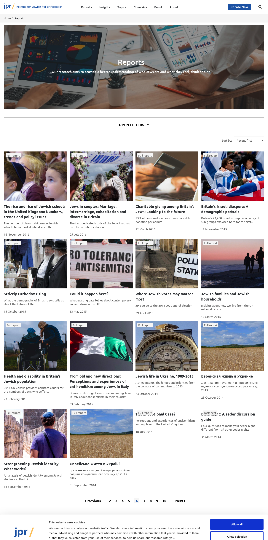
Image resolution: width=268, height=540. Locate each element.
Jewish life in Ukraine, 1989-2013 (164, 376)
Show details (195, 532)
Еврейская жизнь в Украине (227, 376)
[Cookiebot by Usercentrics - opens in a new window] (24, 533)
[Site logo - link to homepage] (33, 7)
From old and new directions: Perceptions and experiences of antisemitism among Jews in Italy (99, 381)
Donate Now (239, 7)
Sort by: (227, 140)
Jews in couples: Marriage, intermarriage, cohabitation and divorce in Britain (98, 211)
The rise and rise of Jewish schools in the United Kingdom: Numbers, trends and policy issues (35, 211)
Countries (140, 7)
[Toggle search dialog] (260, 7)
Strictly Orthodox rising (25, 293)
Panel (158, 7)
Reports (86, 7)
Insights (104, 7)
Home (7, 18)
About (174, 7)
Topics (121, 7)
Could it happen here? (89, 293)
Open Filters (134, 124)
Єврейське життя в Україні (95, 463)
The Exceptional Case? (155, 414)
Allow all (237, 503)
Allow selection (237, 515)
